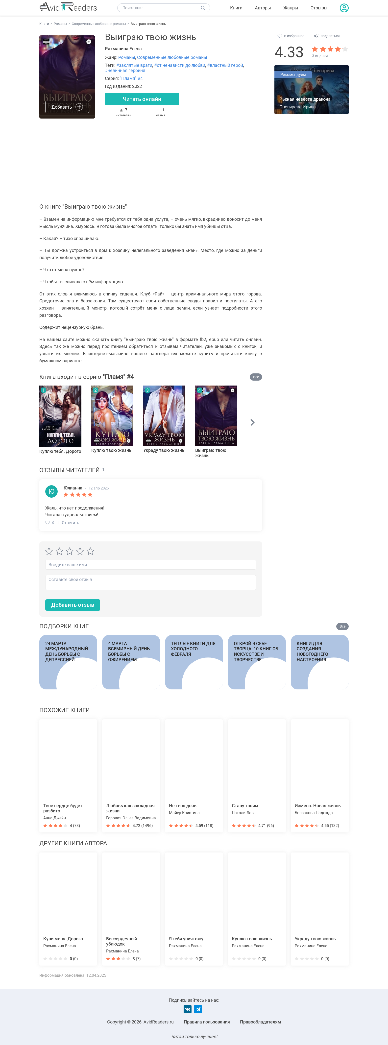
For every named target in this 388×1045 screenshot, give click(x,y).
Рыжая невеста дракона (305, 99)
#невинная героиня (125, 70)
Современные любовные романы (172, 57)
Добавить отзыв (72, 605)
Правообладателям (260, 1021)
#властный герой (225, 65)
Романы (126, 57)
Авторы (263, 7)
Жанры (290, 7)
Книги (236, 7)
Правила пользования (207, 1021)
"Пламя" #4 (131, 78)
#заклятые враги (134, 65)
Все (256, 377)
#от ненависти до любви (179, 65)
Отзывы (319, 7)
